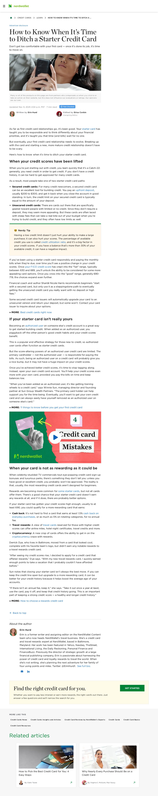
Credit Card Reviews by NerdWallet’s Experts (85, 720)
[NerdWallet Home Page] (18, 6)
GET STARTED (132, 688)
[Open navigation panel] (4, 6)
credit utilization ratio (53, 242)
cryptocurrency (21, 536)
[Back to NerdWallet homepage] (11, 18)
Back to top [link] (19, 613)
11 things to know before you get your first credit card (51, 407)
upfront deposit (85, 190)
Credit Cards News (18, 720)
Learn (40, 18)
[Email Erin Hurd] (22, 671)
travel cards (49, 525)
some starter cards (68, 491)
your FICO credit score (38, 266)
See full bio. (84, 666)
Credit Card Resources (20, 726)
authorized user (34, 325)
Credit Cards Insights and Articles (46, 720)
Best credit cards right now (36, 312)
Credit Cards (24, 18)
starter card (88, 129)
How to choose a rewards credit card (42, 600)
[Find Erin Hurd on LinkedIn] (28, 671)
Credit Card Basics (132, 720)
